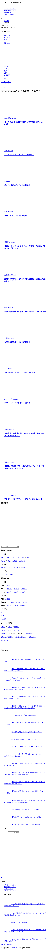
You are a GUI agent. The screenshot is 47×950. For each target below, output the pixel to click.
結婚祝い (4, 637)
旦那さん (4, 567)
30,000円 (24, 589)
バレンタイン (5, 630)
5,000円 (7, 585)
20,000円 (16, 589)
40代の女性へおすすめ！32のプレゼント (25, 739)
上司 (15, 574)
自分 (2, 574)
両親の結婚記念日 (20, 637)
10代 (2, 557)
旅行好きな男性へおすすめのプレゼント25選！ (27, 732)
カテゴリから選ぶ (10, 14)
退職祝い (29, 633)
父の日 (16, 627)
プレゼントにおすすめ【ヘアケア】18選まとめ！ (27, 746)
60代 (28, 557)
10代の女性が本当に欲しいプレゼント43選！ (26, 810)
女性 (3, 554)
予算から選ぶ (8, 12)
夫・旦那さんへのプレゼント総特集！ (24, 715)
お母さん (22, 561)
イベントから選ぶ (10, 9)
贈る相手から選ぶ (10, 10)
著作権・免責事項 (6, 944)
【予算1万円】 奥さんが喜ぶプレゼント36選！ (27, 824)
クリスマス (4, 640)
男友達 (16, 567)
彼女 (9, 561)
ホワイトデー (16, 630)
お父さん (24, 567)
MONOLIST (14, 947)
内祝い (10, 637)
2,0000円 (15, 592)
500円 (2, 612)
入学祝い (4, 633)
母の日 (10, 627)
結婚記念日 (32, 637)
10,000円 (9, 589)
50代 (22, 557)
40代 (17, 557)
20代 (7, 557)
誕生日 (3, 627)
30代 (12, 557)
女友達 (14, 561)
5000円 (3, 615)
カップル (9, 574)
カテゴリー (4, 832)
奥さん (3, 561)
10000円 (3, 619)
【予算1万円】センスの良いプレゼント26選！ (26, 817)
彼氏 (10, 567)
